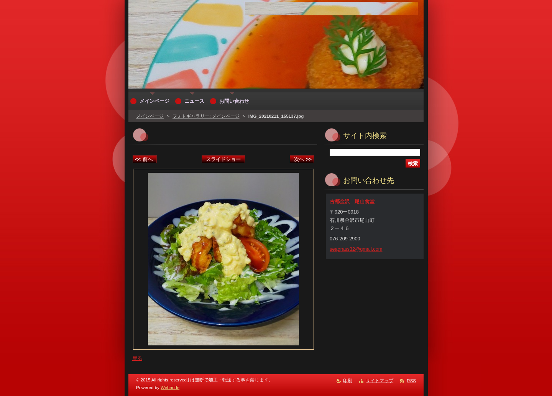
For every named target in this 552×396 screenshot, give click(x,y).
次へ (303, 159)
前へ (144, 159)
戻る (137, 358)
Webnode (170, 387)
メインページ (150, 116)
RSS (411, 380)
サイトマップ (379, 380)
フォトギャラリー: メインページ (205, 116)
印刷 (347, 380)
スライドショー (223, 159)
